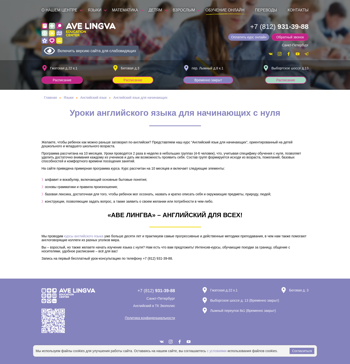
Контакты (298, 10)
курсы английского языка (83, 236)
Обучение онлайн (225, 10)
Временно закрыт (208, 80)
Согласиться (302, 351)
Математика (125, 10)
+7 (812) (279, 26)
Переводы (266, 10)
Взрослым (184, 10)
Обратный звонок (290, 37)
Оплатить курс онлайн (249, 37)
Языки (94, 10)
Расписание (62, 80)
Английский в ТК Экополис (154, 306)
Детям (155, 10)
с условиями (216, 351)
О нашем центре (59, 10)
